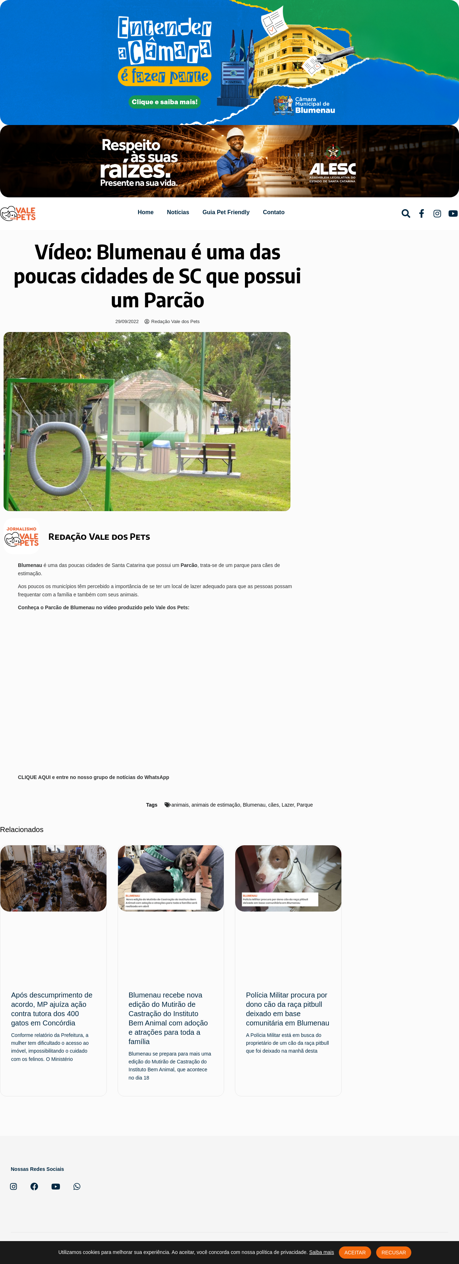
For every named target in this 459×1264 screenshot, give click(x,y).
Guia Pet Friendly (226, 212)
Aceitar (355, 1252)
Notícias (178, 212)
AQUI (45, 777)
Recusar (394, 1252)
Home (145, 212)
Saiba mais (321, 1252)
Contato (273, 212)
